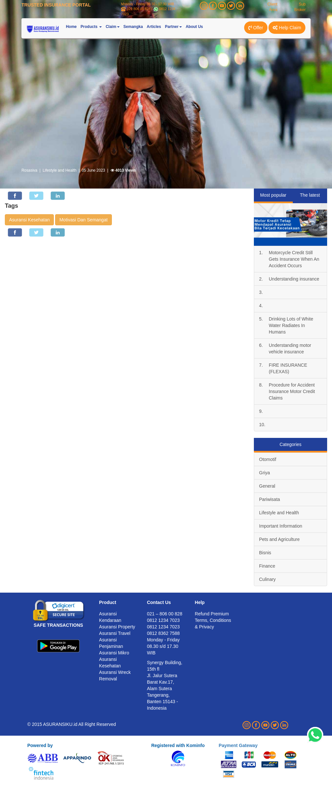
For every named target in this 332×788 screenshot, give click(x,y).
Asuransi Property (117, 626)
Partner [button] (173, 26)
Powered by (40, 745)
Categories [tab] (290, 444)
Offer (255, 27)
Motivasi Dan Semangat (83, 219)
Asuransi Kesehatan (29, 219)
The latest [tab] (310, 195)
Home (71, 26)
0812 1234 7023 (163, 626)
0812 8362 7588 (163, 633)
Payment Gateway (238, 745)
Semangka (133, 26)
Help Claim (287, 27)
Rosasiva (29, 170)
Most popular (273, 195)
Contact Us (159, 602)
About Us (194, 26)
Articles (154, 26)
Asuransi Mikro (114, 652)
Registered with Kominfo (178, 745)
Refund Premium (212, 613)
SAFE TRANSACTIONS (58, 625)
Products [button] (91, 26)
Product (107, 602)
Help (200, 602)
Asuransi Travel (114, 633)
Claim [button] (113, 26)
